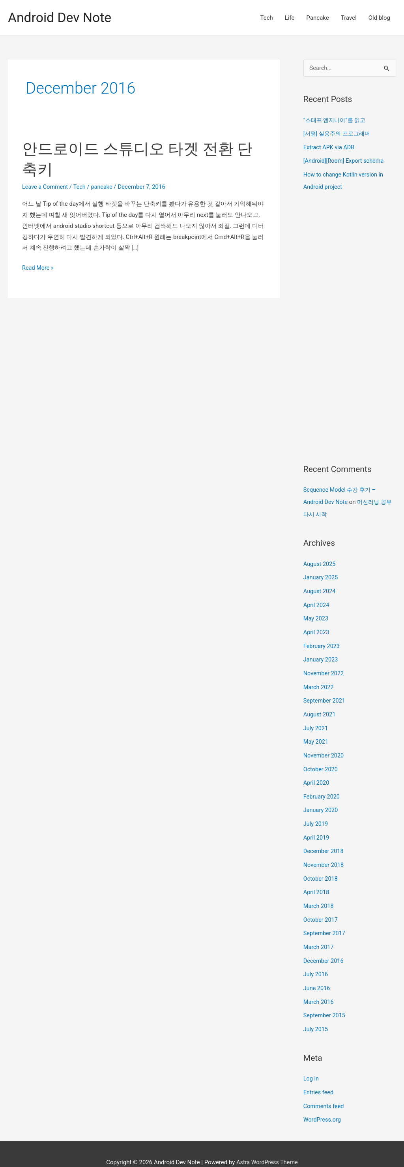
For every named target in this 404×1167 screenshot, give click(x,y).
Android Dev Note (61, 17)
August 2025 (320, 561)
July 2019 (316, 814)
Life (290, 17)
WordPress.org (322, 1103)
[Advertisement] (349, 326)
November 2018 (324, 854)
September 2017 (325, 921)
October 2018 (321, 867)
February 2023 (322, 641)
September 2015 (325, 1000)
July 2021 (316, 721)
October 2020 (321, 761)
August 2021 (320, 707)
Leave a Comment (46, 186)
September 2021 (325, 694)
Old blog (379, 17)
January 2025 (321, 574)
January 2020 (321, 800)
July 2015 (316, 1014)
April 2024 (316, 601)
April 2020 (316, 774)
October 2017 (321, 907)
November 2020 (324, 747)
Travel (349, 17)
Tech (266, 17)
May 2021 (316, 734)
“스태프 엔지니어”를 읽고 (336, 120)
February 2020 (322, 787)
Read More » (38, 268)
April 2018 (316, 881)
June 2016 (317, 974)
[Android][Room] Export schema (345, 160)
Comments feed (324, 1090)
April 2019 (316, 827)
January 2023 (321, 654)
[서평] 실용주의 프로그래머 (338, 133)
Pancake (318, 17)
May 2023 (316, 614)
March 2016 (319, 987)
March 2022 (319, 680)
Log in (311, 1063)
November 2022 (324, 667)
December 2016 (324, 947)
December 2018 (324, 840)
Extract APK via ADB (329, 146)
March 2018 (319, 894)
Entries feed (319, 1076)
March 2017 (319, 934)
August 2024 (320, 587)
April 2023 (316, 627)
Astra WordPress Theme (267, 1145)
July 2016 (316, 960)
